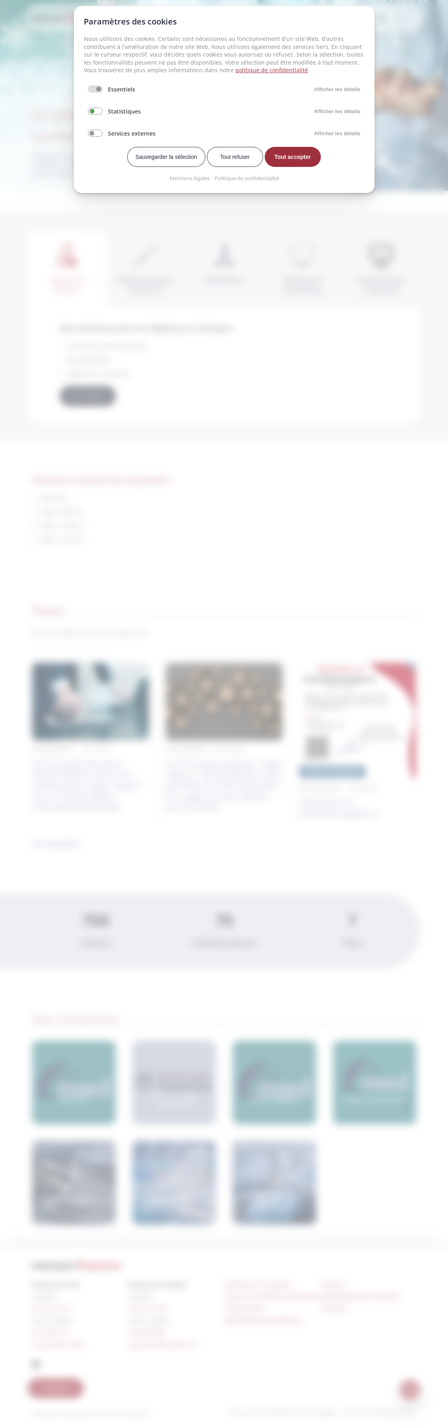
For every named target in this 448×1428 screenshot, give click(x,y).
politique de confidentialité (271, 70)
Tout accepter (292, 157)
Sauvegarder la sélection (166, 157)
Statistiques (124, 111)
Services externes (132, 133)
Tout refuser (235, 157)
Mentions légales (190, 178)
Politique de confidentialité (247, 178)
